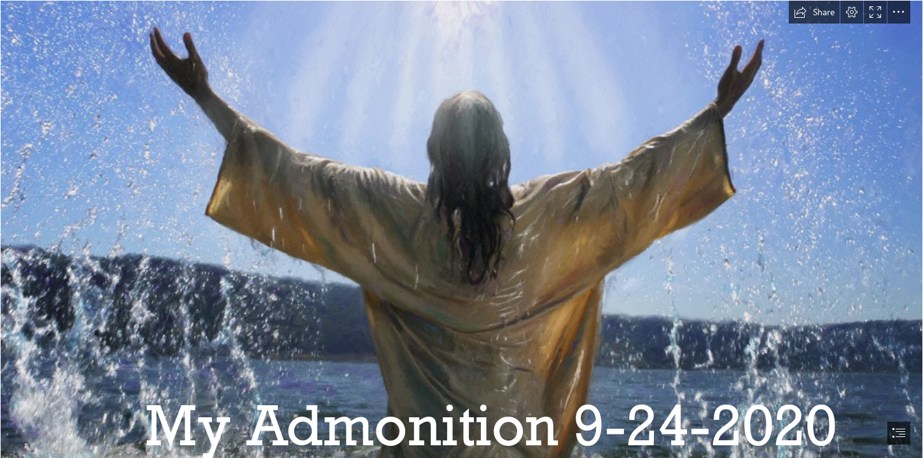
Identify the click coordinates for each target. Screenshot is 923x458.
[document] (461, 229)
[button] (814, 12)
